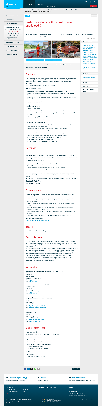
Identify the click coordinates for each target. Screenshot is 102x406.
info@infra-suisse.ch (35, 321)
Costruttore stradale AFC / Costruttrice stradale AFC (38, 11)
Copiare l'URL (76, 369)
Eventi (24, 394)
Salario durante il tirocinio (89, 77)
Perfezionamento (49, 65)
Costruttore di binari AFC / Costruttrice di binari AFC (89, 51)
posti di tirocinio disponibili (53, 60)
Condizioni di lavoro (68, 65)
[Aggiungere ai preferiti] (95, 16)
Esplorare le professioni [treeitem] (12, 35)
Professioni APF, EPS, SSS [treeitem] (12, 42)
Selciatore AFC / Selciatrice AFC (89, 64)
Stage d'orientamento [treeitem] (12, 54)
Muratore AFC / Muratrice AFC (89, 61)
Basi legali (88, 400)
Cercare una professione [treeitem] (12, 16)
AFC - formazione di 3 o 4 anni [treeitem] (14, 29)
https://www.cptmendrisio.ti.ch (37, 306)
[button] (25, 369)
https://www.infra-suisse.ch (36, 319)
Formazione (38, 65)
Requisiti (58, 65)
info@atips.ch (33, 281)
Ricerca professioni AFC (71, 9)
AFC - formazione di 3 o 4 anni (58, 9)
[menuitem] (29, 4)
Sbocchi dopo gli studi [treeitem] (11, 46)
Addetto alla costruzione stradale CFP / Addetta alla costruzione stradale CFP (89, 47)
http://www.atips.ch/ (34, 280)
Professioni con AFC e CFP (44, 9)
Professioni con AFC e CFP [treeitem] (12, 27)
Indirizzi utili (29, 67)
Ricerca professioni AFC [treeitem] (13, 31)
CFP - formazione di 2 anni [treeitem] (13, 33)
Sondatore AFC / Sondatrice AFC (89, 68)
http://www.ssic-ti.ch (34, 292)
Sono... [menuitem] (93, 6)
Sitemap (84, 400)
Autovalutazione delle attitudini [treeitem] (12, 37)
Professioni (34, 9)
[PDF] (92, 16)
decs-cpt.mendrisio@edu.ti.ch (38, 307)
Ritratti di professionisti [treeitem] (12, 50)
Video (24, 391)
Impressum (93, 400)
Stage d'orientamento (13, 391)
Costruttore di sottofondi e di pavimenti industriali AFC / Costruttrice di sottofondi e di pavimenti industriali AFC (90, 57)
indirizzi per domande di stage (35, 60)
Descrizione (29, 65)
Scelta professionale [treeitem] (11, 24)
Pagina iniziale (27, 9)
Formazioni (25, 389)
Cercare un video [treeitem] (10, 20)
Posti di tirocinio (12, 389)
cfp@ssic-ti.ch (33, 293)
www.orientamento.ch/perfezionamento (37, 220)
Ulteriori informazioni (41, 67)
